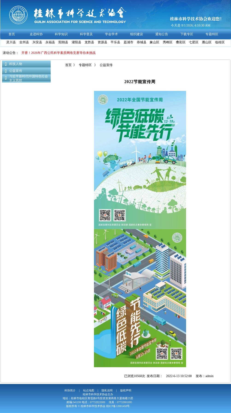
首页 (68, 65)
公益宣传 (15, 71)
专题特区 (85, 65)
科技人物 (15, 64)
